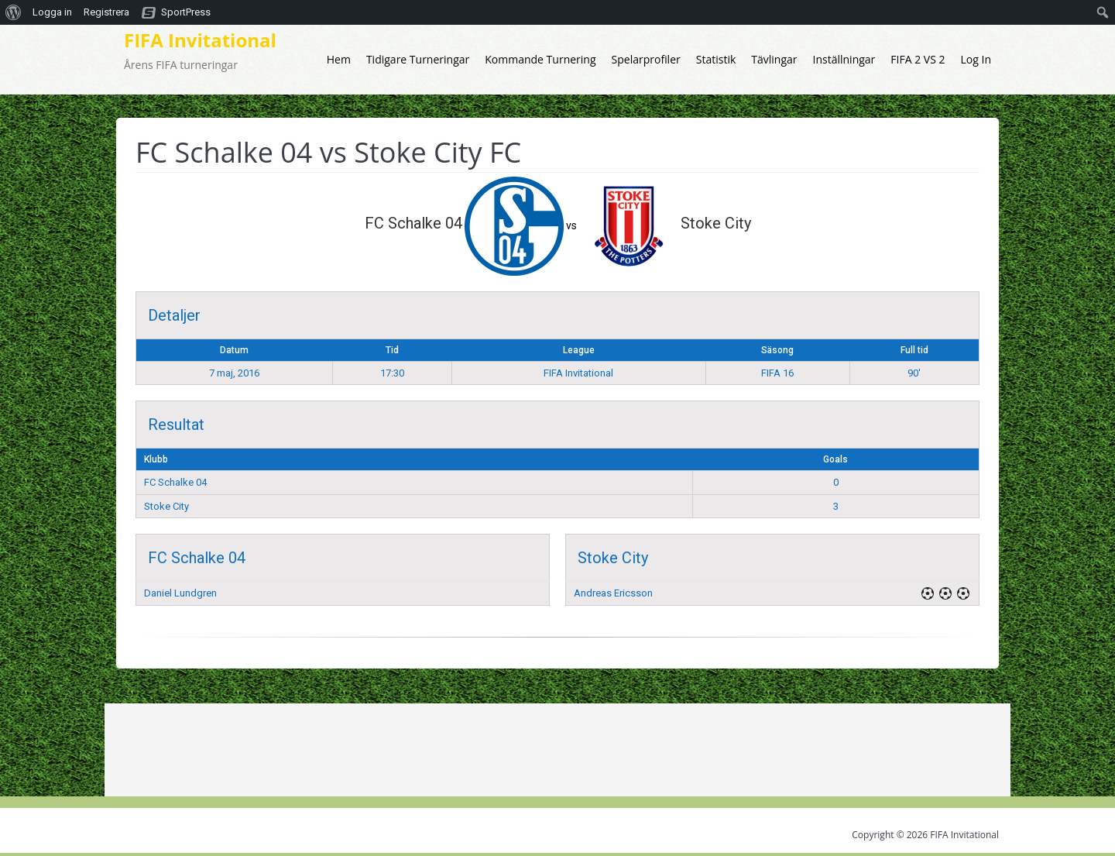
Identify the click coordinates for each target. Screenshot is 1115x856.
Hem (339, 59)
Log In (976, 59)
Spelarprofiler (646, 59)
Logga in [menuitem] (52, 12)
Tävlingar (774, 59)
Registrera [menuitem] (106, 12)
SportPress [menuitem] (186, 12)
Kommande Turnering (540, 59)
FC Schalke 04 (175, 482)
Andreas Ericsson (613, 593)
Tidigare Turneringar (417, 59)
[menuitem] (13, 12)
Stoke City (166, 506)
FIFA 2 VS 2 (917, 59)
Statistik (716, 59)
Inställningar (844, 59)
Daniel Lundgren (180, 593)
